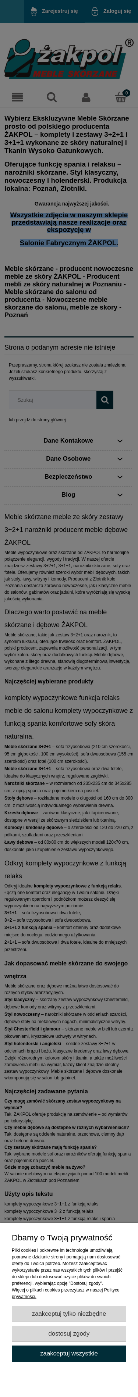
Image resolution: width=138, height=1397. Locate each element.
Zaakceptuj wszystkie (69, 1353)
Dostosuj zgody (69, 1333)
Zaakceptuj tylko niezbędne (69, 1313)
